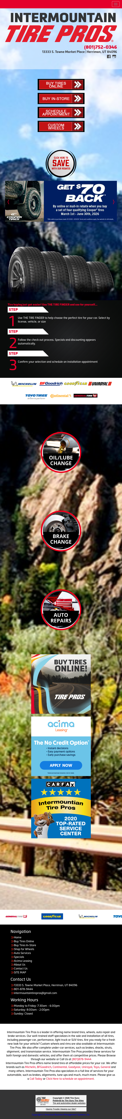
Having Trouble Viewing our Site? (61, 1109)
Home (17, 937)
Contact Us (20, 968)
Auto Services (22, 953)
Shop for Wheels (24, 949)
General (106, 1066)
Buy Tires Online (24, 941)
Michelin (30, 1066)
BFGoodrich (44, 1066)
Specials (19, 956)
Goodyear (74, 1066)
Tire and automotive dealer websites (69, 1101)
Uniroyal (87, 1066)
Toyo (96, 1066)
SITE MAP (20, 972)
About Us (19, 964)
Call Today (36, 1078)
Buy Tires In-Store (25, 945)
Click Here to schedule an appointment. (70, 1078)
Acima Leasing (23, 960)
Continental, (60, 1066)
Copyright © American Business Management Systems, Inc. (61, 1114)
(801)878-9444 (81, 1059)
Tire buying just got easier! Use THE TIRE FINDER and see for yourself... (52, 304)
